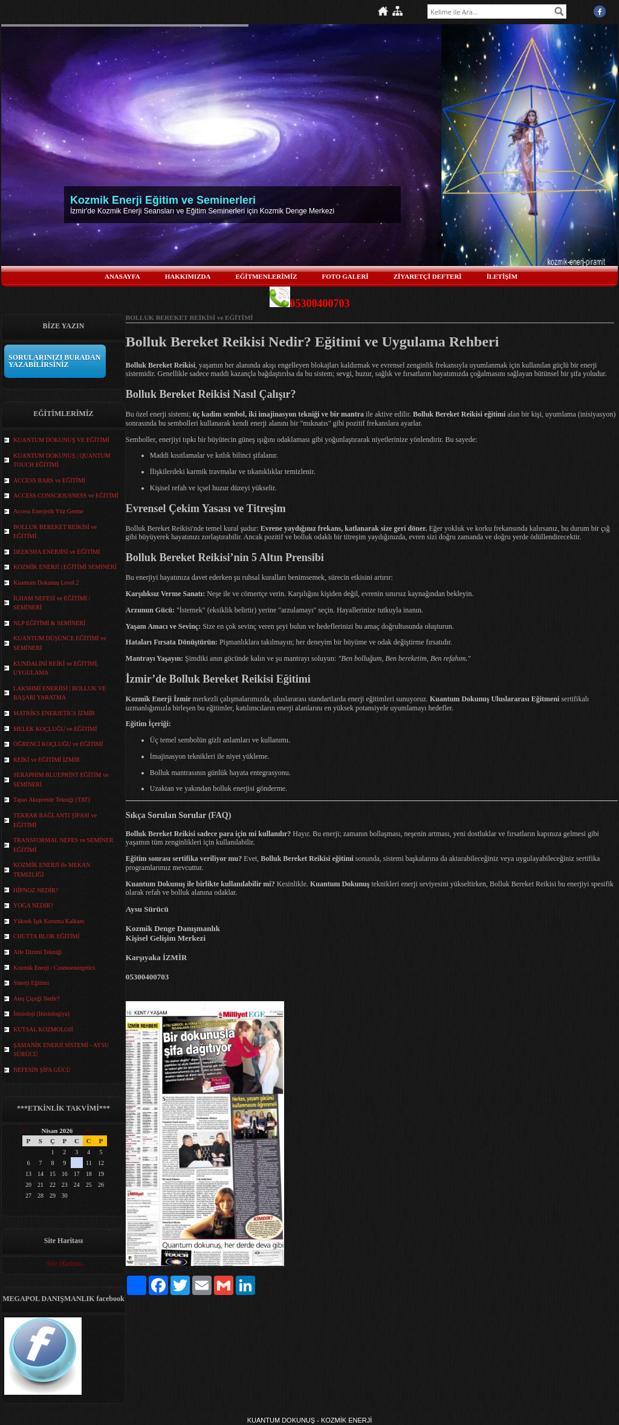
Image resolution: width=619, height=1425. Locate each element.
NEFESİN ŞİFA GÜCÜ (42, 1069)
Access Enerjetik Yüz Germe (48, 511)
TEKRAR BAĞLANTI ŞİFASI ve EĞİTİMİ (55, 820)
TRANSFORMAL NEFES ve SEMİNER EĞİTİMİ (63, 845)
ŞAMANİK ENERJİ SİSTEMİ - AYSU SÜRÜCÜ (61, 1050)
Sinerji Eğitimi (31, 982)
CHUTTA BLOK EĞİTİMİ (46, 936)
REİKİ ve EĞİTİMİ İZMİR (46, 759)
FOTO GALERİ (345, 276)
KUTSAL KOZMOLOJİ (43, 1029)
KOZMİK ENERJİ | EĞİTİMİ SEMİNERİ (65, 566)
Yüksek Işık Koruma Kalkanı (48, 921)
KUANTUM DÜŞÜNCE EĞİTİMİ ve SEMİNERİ (59, 643)
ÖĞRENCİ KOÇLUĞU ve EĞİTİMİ (58, 744)
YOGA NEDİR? (33, 905)
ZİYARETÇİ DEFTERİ (428, 276)
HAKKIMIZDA (188, 276)
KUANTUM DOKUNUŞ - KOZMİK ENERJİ (309, 1420)
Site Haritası (65, 1263)
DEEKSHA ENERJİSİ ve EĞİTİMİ (56, 551)
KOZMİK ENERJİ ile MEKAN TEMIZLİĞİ (52, 870)
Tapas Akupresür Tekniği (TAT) (51, 799)
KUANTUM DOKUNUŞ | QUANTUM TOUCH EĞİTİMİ (62, 460)
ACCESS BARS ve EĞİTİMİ (49, 480)
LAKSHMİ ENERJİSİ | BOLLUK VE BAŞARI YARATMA (59, 693)
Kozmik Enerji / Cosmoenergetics (54, 967)
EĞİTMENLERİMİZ (266, 276)
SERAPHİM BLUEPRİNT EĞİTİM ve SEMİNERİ (60, 779)
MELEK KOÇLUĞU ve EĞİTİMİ (55, 728)
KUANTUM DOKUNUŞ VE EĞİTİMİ (61, 440)
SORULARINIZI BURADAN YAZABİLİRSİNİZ (54, 361)
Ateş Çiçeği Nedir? (36, 998)
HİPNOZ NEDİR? (35, 890)
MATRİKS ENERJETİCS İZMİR (54, 713)
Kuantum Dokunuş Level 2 (46, 582)
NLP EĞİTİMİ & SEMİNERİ (49, 623)
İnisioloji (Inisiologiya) (41, 1013)
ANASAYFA (122, 276)
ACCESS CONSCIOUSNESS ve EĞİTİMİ (65, 495)
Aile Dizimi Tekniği (37, 952)
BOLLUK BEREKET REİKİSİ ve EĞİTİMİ (55, 532)
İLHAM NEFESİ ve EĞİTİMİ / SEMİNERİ (51, 603)
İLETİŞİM (502, 276)
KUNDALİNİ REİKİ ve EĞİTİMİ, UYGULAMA (56, 668)
